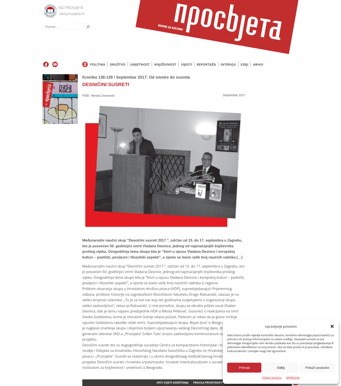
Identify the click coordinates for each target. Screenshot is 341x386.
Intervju (228, 64)
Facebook (46, 64)
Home (85, 64)
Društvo (118, 64)
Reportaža (206, 64)
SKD (49, 10)
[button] (332, 326)
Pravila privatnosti (208, 382)
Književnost (165, 64)
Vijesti (186, 64)
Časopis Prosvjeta (216, 27)
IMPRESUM (293, 378)
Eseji (244, 64)
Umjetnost (140, 64)
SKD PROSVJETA (70, 7)
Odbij (281, 367)
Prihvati (244, 367)
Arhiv (258, 64)
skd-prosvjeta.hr (72, 13)
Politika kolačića (271, 378)
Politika (97, 64)
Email (55, 64)
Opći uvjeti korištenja (173, 382)
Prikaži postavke (317, 367)
